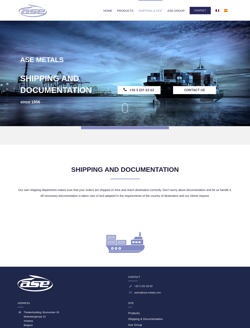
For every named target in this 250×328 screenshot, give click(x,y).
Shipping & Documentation (145, 319)
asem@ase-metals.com (147, 292)
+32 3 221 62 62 (141, 90)
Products (134, 313)
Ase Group (135, 324)
